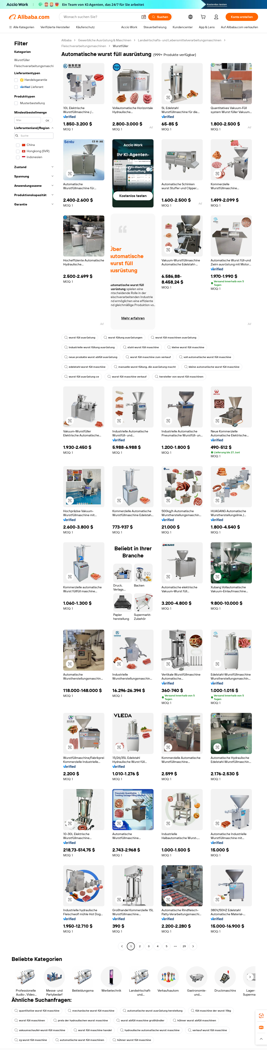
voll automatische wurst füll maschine (205, 357)
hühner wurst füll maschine (132, 1040)
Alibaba (66, 40)
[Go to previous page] (122, 946)
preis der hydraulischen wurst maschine (80, 1020)
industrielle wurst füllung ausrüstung (89, 347)
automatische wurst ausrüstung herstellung (152, 1010)
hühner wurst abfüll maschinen (194, 1020)
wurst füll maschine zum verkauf (148, 357)
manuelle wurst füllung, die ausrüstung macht (145, 367)
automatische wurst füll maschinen (79, 1040)
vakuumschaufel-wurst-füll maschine (39, 1030)
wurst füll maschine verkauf (126, 376)
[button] (143, 17)
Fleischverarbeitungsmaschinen (83, 46)
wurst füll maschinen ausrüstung (173, 337)
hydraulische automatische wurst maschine (150, 1030)
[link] (261, 1016)
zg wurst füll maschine (30, 1040)
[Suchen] (160, 16)
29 (184, 946)
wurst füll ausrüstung (79, 337)
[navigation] (34, 494)
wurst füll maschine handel (93, 1030)
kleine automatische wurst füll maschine (211, 367)
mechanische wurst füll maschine (91, 1010)
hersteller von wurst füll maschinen (179, 376)
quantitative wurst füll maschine (36, 1010)
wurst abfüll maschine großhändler (140, 1020)
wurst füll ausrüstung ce (81, 376)
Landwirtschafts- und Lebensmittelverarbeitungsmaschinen (179, 40)
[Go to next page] (193, 946)
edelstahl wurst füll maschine (84, 367)
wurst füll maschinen (29, 1020)
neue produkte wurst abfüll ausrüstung (90, 357)
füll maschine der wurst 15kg (211, 1010)
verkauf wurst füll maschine (207, 1030)
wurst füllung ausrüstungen (123, 337)
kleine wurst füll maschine (185, 347)
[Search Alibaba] (101, 16)
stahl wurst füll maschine (141, 347)
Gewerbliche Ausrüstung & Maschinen (104, 40)
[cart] (204, 17)
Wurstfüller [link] (120, 46)
